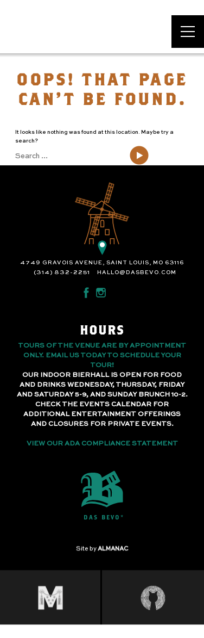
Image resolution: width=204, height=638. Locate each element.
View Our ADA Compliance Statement (102, 444)
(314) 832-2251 (62, 272)
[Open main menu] (187, 31)
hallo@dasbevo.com (136, 272)
